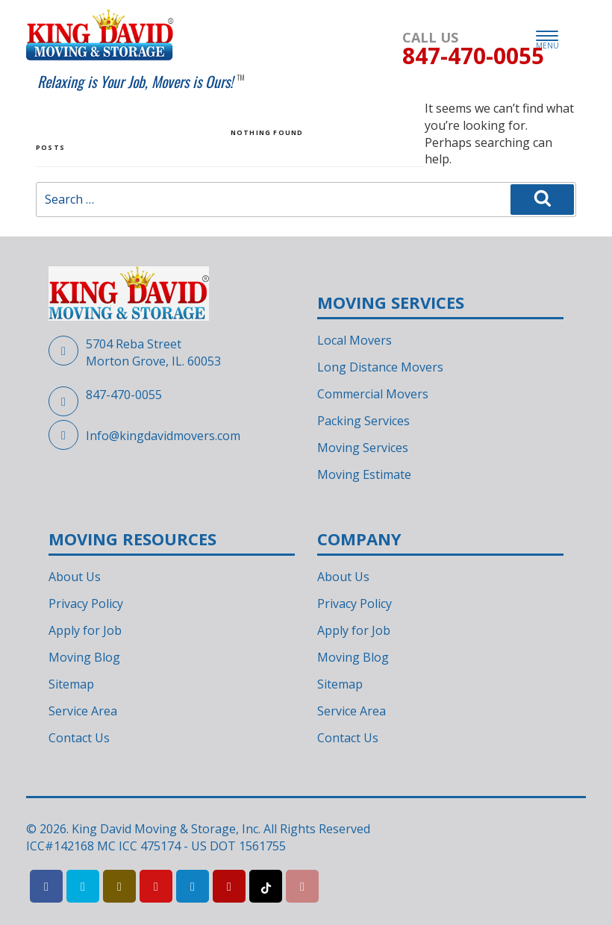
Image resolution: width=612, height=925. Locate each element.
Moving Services (362, 447)
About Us (75, 576)
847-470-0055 (124, 394)
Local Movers (354, 340)
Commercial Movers (372, 394)
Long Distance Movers (380, 367)
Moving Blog (84, 657)
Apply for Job (85, 630)
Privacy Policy (86, 603)
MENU (547, 41)
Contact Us (79, 738)
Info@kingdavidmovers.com (163, 435)
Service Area (83, 711)
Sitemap (71, 684)
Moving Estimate (364, 474)
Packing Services (363, 421)
